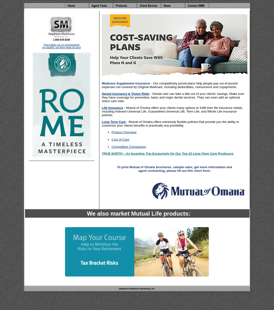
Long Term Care (114, 122)
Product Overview (124, 132)
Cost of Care (120, 139)
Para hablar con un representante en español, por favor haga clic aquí (61, 46)
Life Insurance (112, 108)
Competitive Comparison (129, 147)
